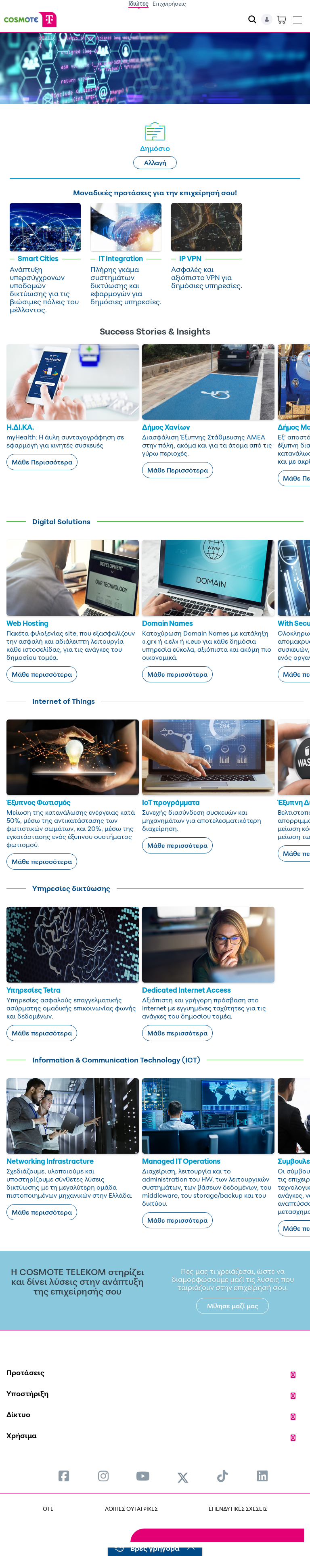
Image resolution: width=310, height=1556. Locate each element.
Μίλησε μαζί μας (232, 1306)
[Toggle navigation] (297, 18)
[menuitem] (64, 1475)
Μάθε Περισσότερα (42, 462)
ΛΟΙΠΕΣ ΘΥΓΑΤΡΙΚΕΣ (131, 1508)
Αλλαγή (155, 163)
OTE (48, 1508)
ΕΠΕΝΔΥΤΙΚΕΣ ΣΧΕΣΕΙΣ (238, 1508)
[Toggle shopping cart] (281, 19)
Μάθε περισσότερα (42, 674)
